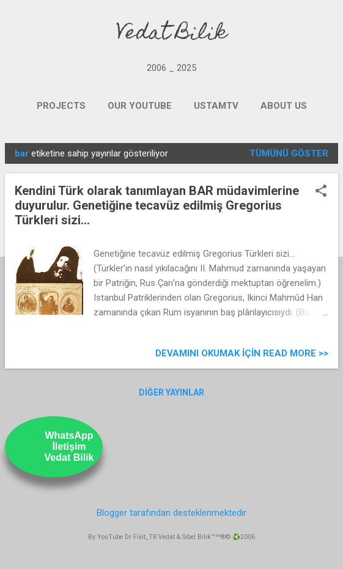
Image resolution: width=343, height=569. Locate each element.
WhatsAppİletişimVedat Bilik (69, 446)
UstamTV (216, 105)
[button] (321, 191)
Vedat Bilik (171, 34)
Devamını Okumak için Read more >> (241, 353)
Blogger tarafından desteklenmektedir (171, 512)
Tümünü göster (288, 153)
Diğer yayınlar (171, 392)
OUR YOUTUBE (140, 105)
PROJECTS (61, 105)
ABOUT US (283, 105)
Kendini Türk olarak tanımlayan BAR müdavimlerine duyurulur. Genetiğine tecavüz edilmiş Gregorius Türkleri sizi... (157, 205)
